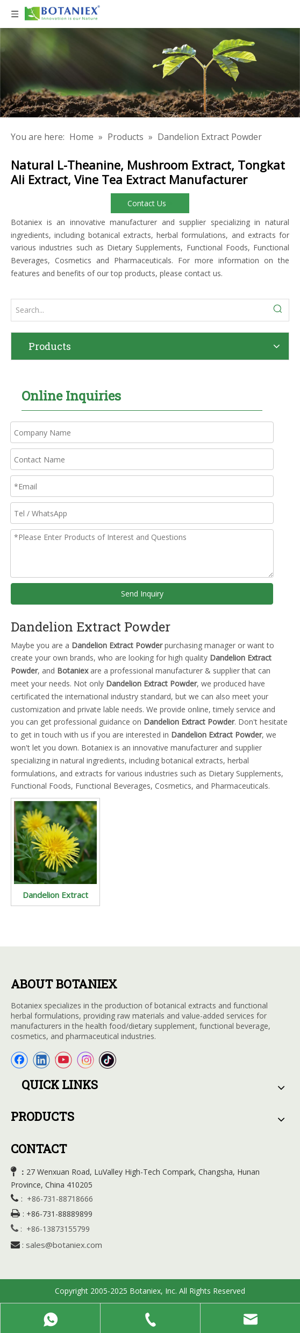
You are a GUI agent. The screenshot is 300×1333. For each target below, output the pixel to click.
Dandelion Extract (55, 894)
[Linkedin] (41, 1060)
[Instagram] (85, 1060)
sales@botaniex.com (64, 1244)
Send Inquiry (142, 593)
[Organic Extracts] (150, 72)
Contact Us (150, 203)
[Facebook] (19, 1060)
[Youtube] (63, 1060)
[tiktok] (107, 1060)
